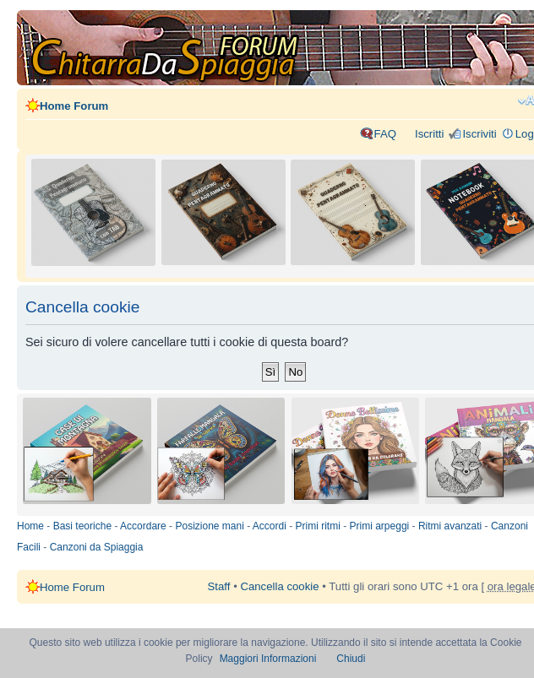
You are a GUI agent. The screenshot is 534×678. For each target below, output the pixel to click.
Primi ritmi (318, 526)
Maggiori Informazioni (268, 658)
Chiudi (350, 658)
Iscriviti (479, 133)
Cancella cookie (279, 586)
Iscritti (429, 133)
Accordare (143, 526)
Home (30, 526)
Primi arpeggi (380, 526)
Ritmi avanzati (450, 526)
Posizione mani (209, 526)
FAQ (385, 133)
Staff (219, 586)
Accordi (269, 526)
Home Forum (74, 106)
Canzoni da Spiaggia (97, 547)
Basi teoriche (82, 526)
